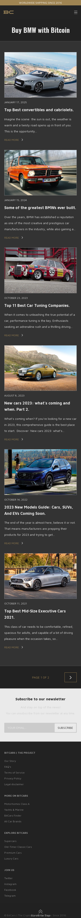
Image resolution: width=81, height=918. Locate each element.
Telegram (10, 895)
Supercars (10, 841)
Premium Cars (13, 852)
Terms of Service (14, 772)
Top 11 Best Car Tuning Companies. (37, 305)
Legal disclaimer (14, 784)
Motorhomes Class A (17, 803)
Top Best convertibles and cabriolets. (39, 110)
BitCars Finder (12, 815)
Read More (13, 139)
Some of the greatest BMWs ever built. (40, 207)
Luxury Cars (11, 858)
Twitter (8, 878)
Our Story (10, 761)
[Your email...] (40, 728)
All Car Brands (12, 821)
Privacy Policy (12, 778)
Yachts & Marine (14, 809)
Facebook (10, 889)
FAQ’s (7, 766)
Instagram (10, 884)
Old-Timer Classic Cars (18, 846)
